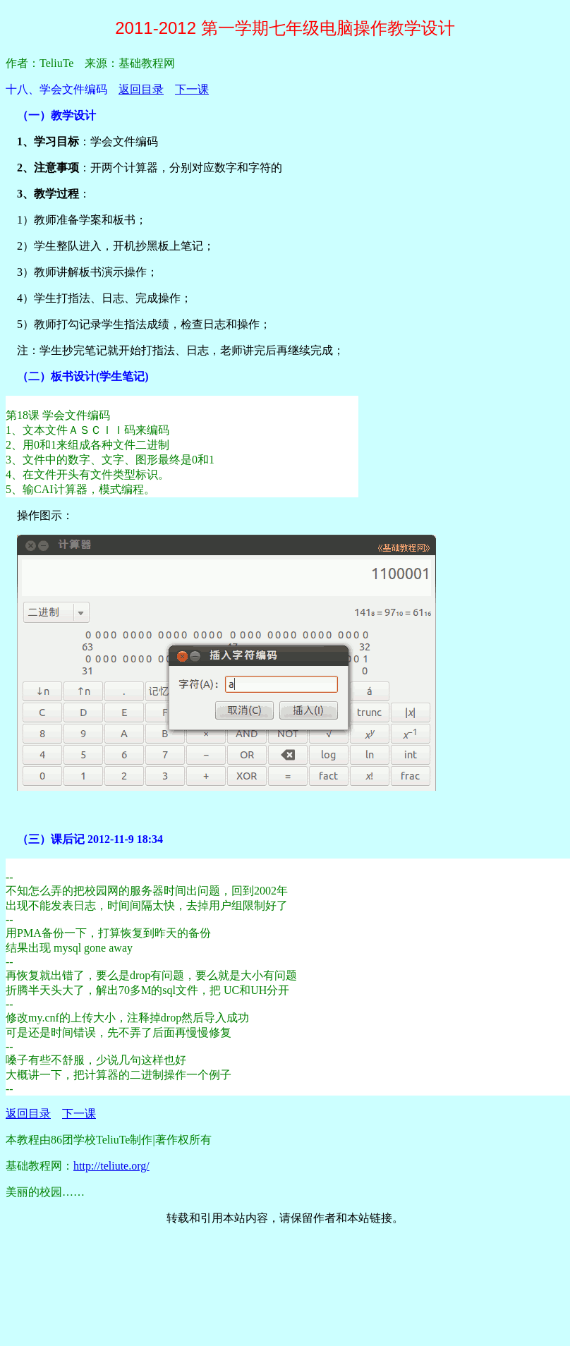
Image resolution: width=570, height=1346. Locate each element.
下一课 (192, 89)
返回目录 (141, 89)
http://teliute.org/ (111, 1166)
